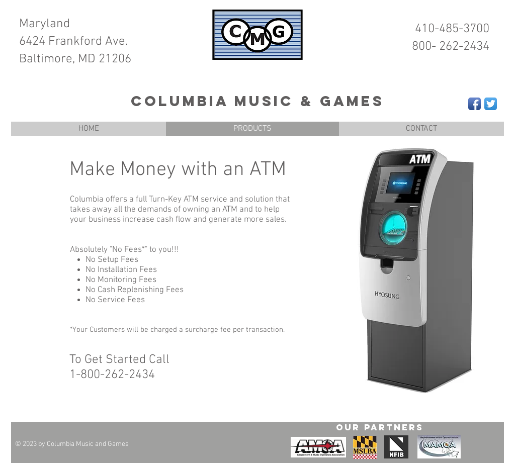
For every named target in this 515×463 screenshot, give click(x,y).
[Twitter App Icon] (490, 104)
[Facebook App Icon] (474, 104)
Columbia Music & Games (257, 101)
